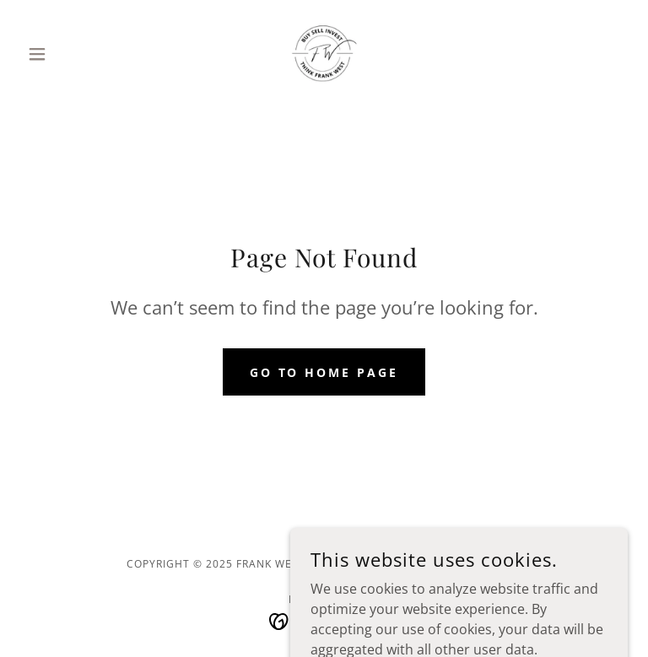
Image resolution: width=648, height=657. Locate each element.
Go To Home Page (324, 372)
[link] (324, 54)
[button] (65, 54)
